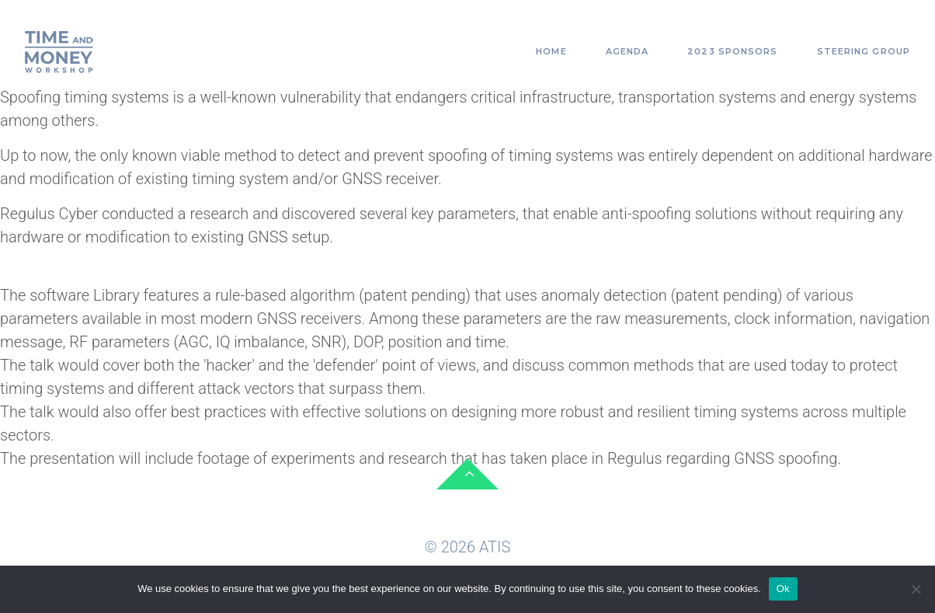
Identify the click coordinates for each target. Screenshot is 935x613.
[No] (915, 589)
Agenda (627, 51)
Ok (783, 588)
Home (551, 51)
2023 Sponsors (732, 51)
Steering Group (863, 51)
